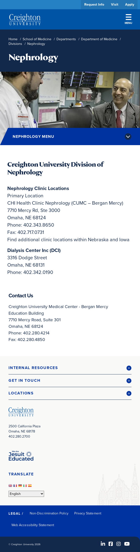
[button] (70, 368)
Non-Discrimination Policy (49, 513)
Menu (128, 19)
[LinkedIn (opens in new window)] (103, 544)
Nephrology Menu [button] (33, 136)
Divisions (15, 43)
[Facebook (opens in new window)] (111, 544)
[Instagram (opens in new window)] (118, 544)
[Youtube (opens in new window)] (126, 544)
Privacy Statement (87, 513)
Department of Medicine (99, 39)
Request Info (94, 4)
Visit (114, 4)
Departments (66, 39)
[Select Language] (26, 494)
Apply (129, 4)
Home (13, 39)
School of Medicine (37, 39)
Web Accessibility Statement (32, 525)
